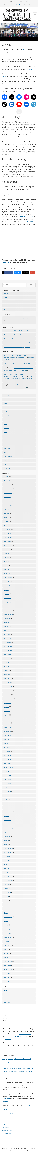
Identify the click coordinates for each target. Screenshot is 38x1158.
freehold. (8, 1039)
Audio (5, 399)
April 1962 (6, 888)
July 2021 (6, 662)
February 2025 (7, 525)
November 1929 (8, 961)
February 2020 (8, 727)
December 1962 (8, 876)
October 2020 (7, 695)
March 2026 (7, 481)
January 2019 (7, 751)
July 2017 (6, 787)
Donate (5, 297)
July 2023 (6, 590)
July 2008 (6, 844)
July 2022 (6, 622)
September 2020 (8, 699)
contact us (5, 262)
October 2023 (7, 581)
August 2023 (7, 585)
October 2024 (7, 541)
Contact (5, 1109)
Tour (5, 452)
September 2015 (8, 812)
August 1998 (7, 860)
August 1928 (7, 973)
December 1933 (8, 945)
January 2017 (7, 791)
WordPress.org (8, 1002)
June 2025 (6, 513)
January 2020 (7, 731)
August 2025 (7, 505)
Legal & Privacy (7, 1113)
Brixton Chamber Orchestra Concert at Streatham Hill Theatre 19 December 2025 (19, 379)
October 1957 (7, 892)
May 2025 (6, 517)
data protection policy (26, 221)
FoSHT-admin (7, 364)
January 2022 (7, 642)
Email (32, 272)
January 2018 (7, 775)
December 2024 (8, 533)
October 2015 (7, 808)
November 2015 (8, 804)
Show (5, 444)
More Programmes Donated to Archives (14, 335)
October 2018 (7, 763)
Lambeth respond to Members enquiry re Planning (17, 347)
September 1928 (8, 969)
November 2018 (8, 759)
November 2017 (8, 783)
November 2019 (8, 735)
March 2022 (7, 634)
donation (30, 69)
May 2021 (6, 666)
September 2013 (8, 828)
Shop (5, 309)
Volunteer (6, 301)
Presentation (7, 436)
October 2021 (7, 654)
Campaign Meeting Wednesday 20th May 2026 (16, 330)
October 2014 (7, 820)
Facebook (9, 272)
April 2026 (6, 476)
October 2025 (7, 497)
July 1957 (6, 896)
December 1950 (8, 917)
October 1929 (7, 965)
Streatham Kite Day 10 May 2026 (12, 339)
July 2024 (6, 553)
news (31, 74)
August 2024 (7, 549)
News (5, 432)
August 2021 (7, 658)
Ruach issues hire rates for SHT (21, 364)
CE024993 (6, 1099)
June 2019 (6, 743)
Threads (25, 272)
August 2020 (7, 703)
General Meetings (8, 416)
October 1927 (7, 977)
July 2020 (6, 707)
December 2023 (8, 577)
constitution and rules (26, 217)
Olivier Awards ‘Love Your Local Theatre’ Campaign (17, 343)
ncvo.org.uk (26, 1105)
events (4, 76)
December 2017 (8, 779)
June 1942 (6, 925)
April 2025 (6, 521)
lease (10, 1048)
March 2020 (7, 723)
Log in (5, 990)
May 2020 (6, 715)
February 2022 (7, 638)
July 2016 (6, 799)
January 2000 (7, 856)
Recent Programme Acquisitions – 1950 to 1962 (16, 318)
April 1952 (6, 909)
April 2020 (6, 719)
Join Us (6, 293)
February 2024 (7, 569)
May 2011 (6, 840)
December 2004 (8, 852)
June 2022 (6, 626)
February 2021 (7, 678)
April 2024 (6, 565)
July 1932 (6, 949)
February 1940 (7, 929)
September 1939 (8, 937)
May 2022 (6, 630)
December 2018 (8, 755)
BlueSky (17, 272)
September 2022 (8, 614)
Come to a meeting (9, 305)
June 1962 (6, 884)
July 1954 (6, 900)
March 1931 (7, 953)
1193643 (5, 1101)
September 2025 (8, 501)
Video (5, 460)
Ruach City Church (19, 1036)
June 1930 (6, 957)
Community (7, 407)
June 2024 (6, 557)
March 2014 (7, 824)
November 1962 (8, 880)
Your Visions (7, 468)
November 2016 (8, 795)
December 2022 (8, 606)
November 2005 (8, 848)
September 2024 (8, 545)
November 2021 (8, 650)
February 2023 (7, 598)
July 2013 (6, 832)
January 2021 (7, 682)
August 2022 (7, 618)
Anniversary (7, 395)
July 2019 (6, 739)
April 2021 (6, 670)
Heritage (6, 420)
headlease (14, 1043)
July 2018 (6, 771)
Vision (5, 464)
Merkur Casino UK (25, 1034)
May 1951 (6, 913)
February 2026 (7, 485)
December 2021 (8, 646)
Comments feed (8, 998)
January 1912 (7, 981)
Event (5, 412)
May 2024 (6, 561)
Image (5, 424)
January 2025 (7, 529)
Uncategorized (8, 456)
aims (24, 49)
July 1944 (6, 921)
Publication (7, 440)
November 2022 (8, 610)
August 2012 (7, 836)
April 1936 (6, 941)
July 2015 (6, 816)
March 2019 (7, 747)
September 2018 (8, 767)
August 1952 (7, 905)
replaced (22, 1048)
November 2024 (8, 537)
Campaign (6, 403)
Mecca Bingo (28, 1043)
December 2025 (8, 489)
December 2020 (8, 686)
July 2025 (6, 509)
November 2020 (8, 691)
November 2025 (8, 493)
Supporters (7, 448)
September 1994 (8, 864)
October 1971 (7, 868)
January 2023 (7, 602)
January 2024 (7, 573)
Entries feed (7, 994)
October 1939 (7, 933)
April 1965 (6, 872)
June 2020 (7, 711)
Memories (6, 428)
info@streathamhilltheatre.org (14, 5)
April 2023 (6, 594)
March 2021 (7, 674)
